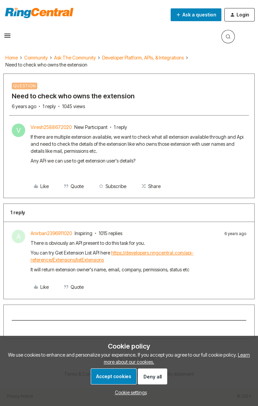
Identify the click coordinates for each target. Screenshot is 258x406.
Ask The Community (75, 57)
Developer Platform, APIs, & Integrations (143, 57)
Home (11, 57)
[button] (7, 38)
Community (36, 57)
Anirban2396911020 (51, 233)
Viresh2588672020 (51, 127)
